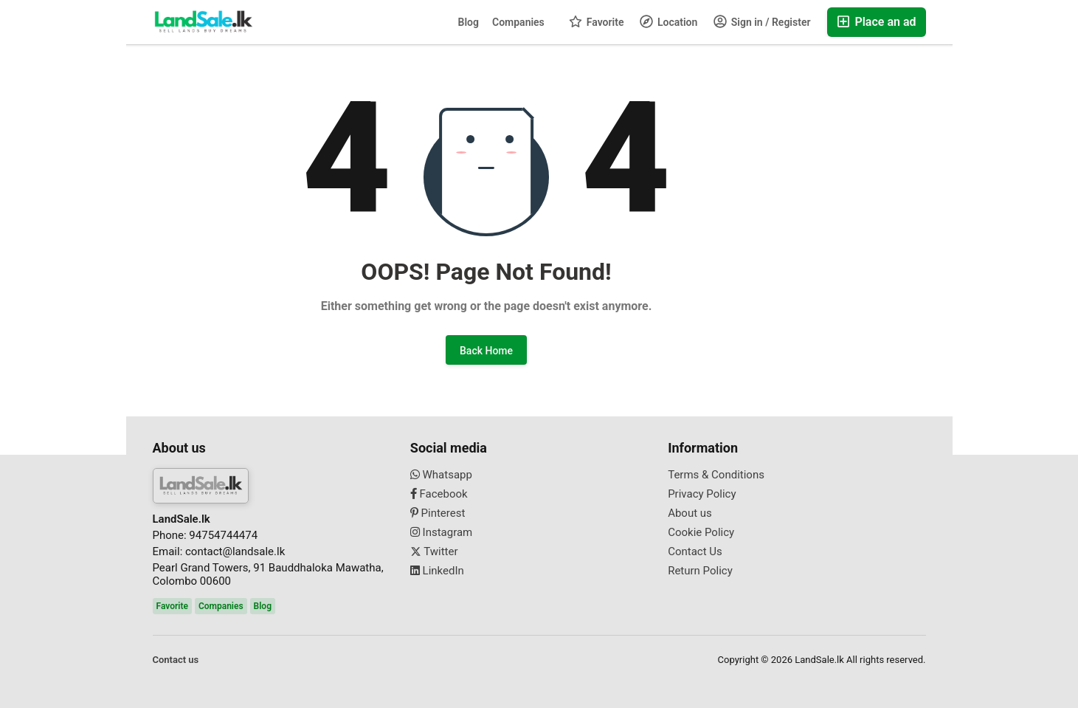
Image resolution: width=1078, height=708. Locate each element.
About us (690, 513)
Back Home (486, 351)
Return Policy (700, 570)
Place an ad (876, 22)
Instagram (441, 532)
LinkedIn (437, 570)
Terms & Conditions (716, 474)
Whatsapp (441, 474)
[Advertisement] (63, 233)
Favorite (596, 21)
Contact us (176, 659)
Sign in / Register (762, 21)
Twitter (434, 551)
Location (668, 21)
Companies (518, 22)
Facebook (439, 494)
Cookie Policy (701, 532)
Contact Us (695, 551)
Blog (468, 22)
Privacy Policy (702, 494)
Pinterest (438, 513)
